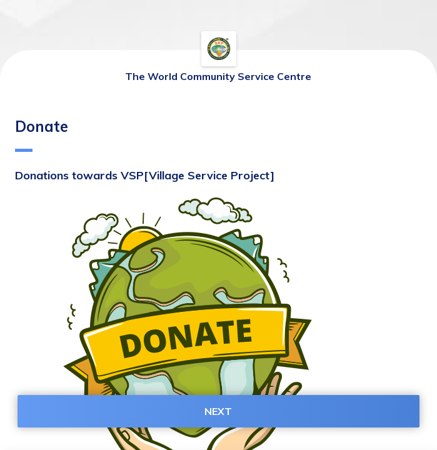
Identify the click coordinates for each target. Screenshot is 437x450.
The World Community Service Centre (218, 76)
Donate (41, 134)
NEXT (218, 411)
